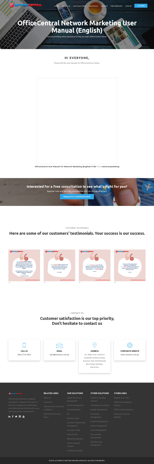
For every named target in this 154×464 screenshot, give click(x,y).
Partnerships (116, 6)
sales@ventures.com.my (59, 355)
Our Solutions (79, 6)
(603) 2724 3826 (24, 355)
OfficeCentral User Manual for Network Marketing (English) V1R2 (65, 167)
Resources (93, 6)
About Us (66, 6)
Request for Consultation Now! (77, 197)
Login (140, 6)
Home (56, 6)
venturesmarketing (110, 167)
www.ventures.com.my (130, 355)
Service (104, 6)
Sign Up (128, 6)
